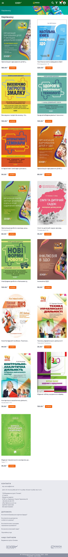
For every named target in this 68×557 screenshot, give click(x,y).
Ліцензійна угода (6, 532)
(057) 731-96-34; (7, 490)
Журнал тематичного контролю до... (15, 460)
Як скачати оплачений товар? (10, 529)
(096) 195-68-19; (27, 490)
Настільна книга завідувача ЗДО (49, 62)
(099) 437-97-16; (17, 490)
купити (12, 68)
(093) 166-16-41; (37, 490)
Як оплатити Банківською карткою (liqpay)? (14, 514)
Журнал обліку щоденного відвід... (50, 394)
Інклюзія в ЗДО (43, 281)
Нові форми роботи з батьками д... (14, 281)
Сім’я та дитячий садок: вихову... (49, 228)
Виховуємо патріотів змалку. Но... (14, 115)
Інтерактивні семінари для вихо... (14, 168)
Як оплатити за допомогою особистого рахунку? (9, 519)
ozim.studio (37, 556)
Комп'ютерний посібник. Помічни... (14, 341)
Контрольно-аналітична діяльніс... (14, 400)
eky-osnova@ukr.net (8, 486)
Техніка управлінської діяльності (50, 341)
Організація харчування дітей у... (14, 62)
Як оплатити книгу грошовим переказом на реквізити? (10, 524)
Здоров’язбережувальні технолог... (50, 115)
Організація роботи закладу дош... (14, 228)
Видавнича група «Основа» (9, 540)
